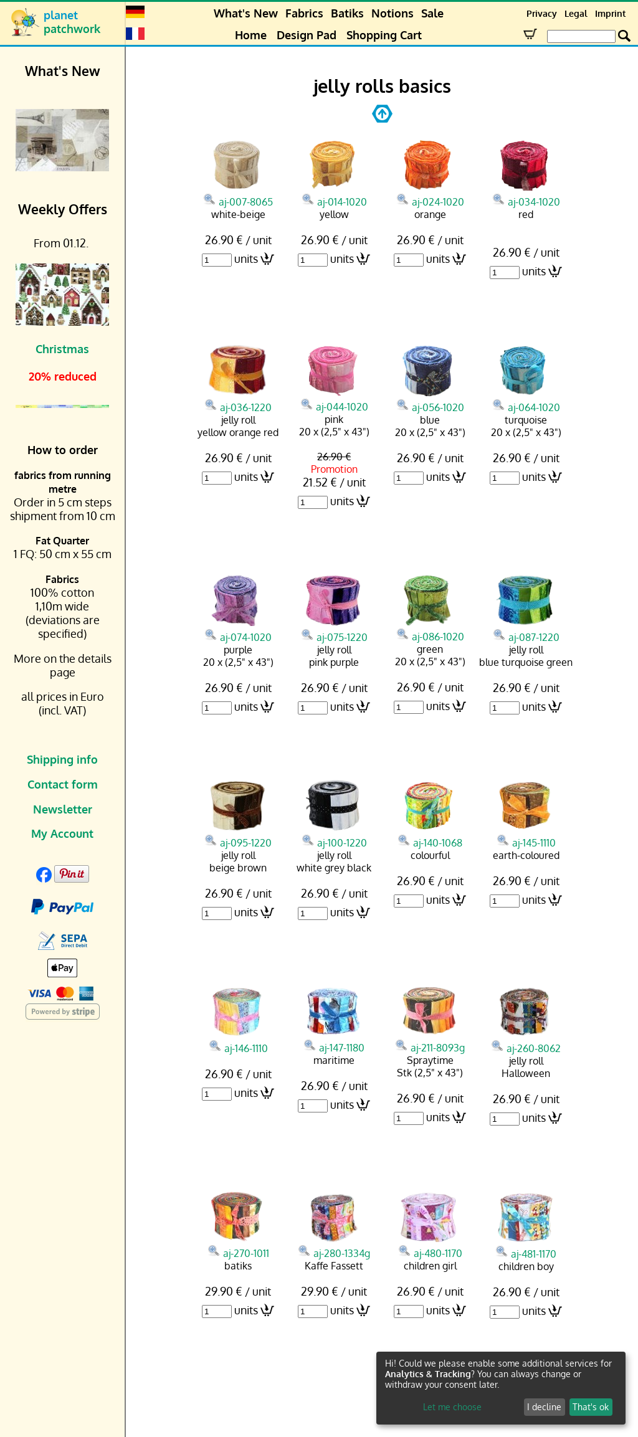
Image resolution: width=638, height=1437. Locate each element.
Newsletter (62, 809)
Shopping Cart (384, 35)
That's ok (591, 1406)
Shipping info (62, 759)
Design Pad (306, 35)
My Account (62, 833)
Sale (432, 13)
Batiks (347, 13)
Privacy (541, 13)
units (246, 258)
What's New (246, 13)
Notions (392, 13)
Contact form (62, 784)
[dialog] (501, 1388)
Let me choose (452, 1406)
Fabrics (304, 13)
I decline (544, 1406)
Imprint (610, 13)
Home (251, 35)
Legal (576, 13)
